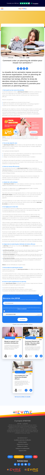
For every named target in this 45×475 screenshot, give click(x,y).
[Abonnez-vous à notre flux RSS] (18, 68)
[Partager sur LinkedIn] (27, 68)
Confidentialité (37, 315)
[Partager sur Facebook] (21, 68)
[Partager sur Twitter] (24, 68)
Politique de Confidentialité (22, 308)
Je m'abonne (22, 319)
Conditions (40, 315)
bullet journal (22, 188)
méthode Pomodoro (7, 169)
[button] (1, 9)
